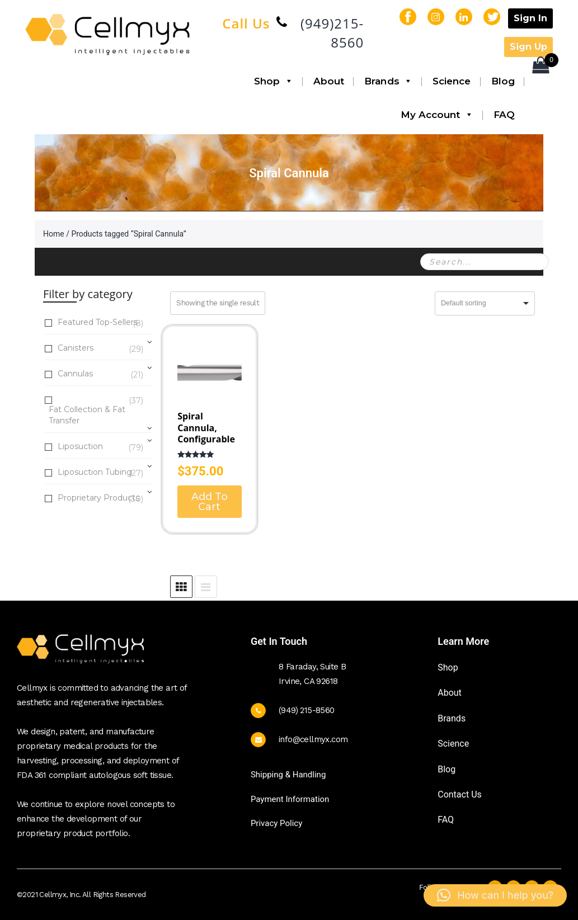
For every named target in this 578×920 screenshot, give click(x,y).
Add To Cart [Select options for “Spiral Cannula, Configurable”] (209, 501)
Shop (273, 81)
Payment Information (290, 799)
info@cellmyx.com (313, 739)
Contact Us (460, 794)
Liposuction (80, 447)
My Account (437, 114)
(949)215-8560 (332, 32)
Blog (503, 81)
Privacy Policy (276, 823)
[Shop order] (485, 303)
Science (452, 81)
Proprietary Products (98, 498)
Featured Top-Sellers (98, 323)
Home (53, 233)
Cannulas (75, 374)
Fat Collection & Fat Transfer (100, 415)
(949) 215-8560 (307, 710)
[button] (495, 895)
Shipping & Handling (288, 775)
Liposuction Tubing (95, 473)
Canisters (75, 349)
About (329, 81)
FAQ (504, 114)
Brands (388, 81)
